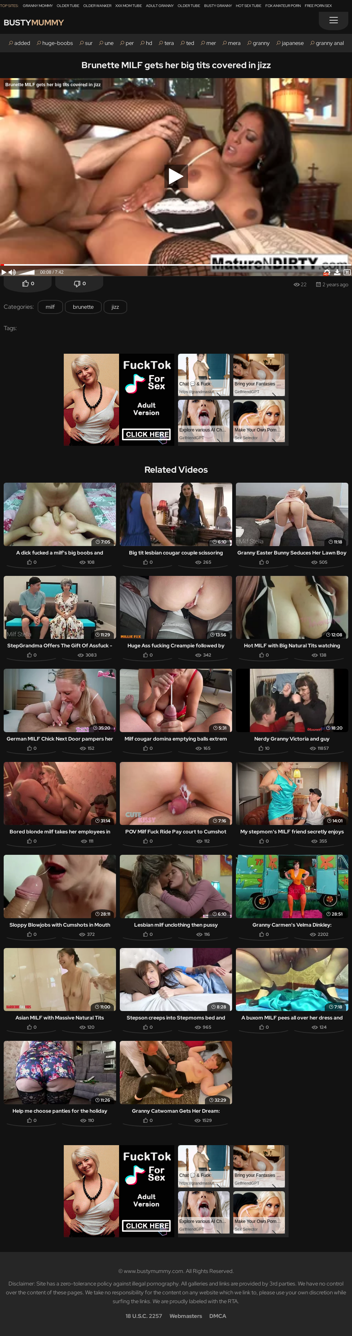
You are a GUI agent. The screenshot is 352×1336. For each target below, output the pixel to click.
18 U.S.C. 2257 (144, 1316)
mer (211, 43)
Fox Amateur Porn (283, 5)
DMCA (217, 1316)
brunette (83, 307)
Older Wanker (97, 5)
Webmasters (186, 1316)
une (109, 43)
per (130, 43)
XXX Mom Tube (128, 5)
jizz (115, 307)
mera (234, 43)
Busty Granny (218, 5)
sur (89, 43)
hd (149, 43)
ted (190, 43)
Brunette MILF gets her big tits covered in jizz (176, 65)
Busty (34, 22)
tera (169, 43)
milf (50, 307)
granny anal (330, 43)
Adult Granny (160, 5)
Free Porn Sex (318, 5)
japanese (293, 43)
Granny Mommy (38, 5)
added (22, 43)
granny (261, 43)
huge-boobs (57, 43)
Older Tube (68, 5)
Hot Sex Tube (248, 5)
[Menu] (333, 21)
